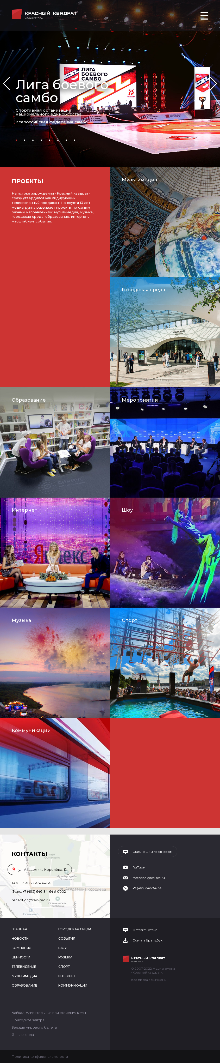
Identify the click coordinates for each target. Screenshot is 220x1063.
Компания (21, 948)
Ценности (21, 957)
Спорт (129, 620)
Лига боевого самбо (62, 91)
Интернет (24, 510)
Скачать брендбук (147, 940)
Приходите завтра (28, 1020)
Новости (20, 938)
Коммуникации (31, 730)
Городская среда (143, 290)
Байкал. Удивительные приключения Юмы (49, 1013)
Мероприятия (140, 400)
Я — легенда (23, 1034)
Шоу (127, 510)
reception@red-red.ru (31, 900)
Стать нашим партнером (152, 851)
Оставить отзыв (145, 930)
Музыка (21, 620)
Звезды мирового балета (34, 1027)
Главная (19, 929)
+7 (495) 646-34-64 (35, 883)
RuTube (138, 867)
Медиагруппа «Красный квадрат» (45, 14)
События (66, 938)
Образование (29, 400)
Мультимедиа (139, 180)
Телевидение (24, 967)
